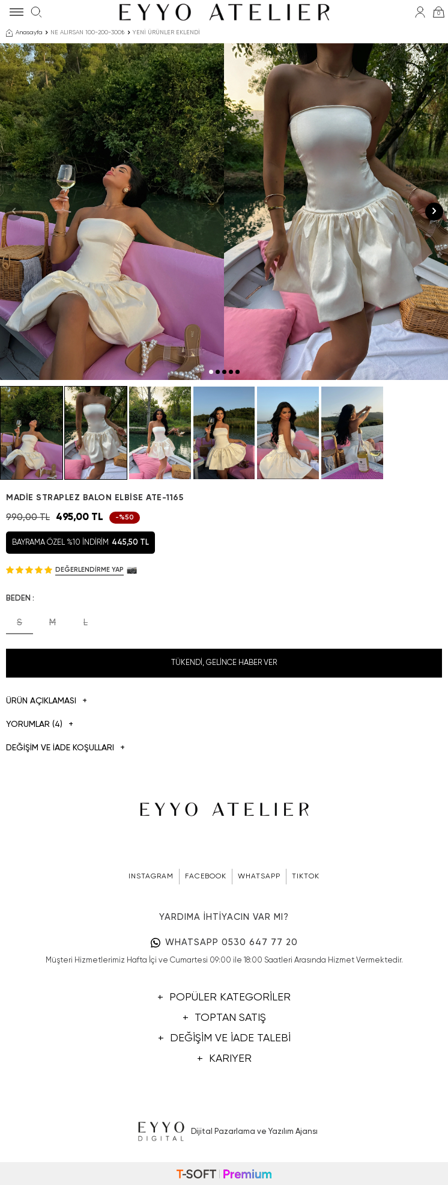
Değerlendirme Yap (89, 569)
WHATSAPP (259, 876)
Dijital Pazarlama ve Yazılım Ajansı (224, 1132)
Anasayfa (24, 33)
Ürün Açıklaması (46, 701)
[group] (112, 211)
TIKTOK (305, 876)
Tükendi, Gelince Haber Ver (224, 663)
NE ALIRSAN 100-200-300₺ (87, 32)
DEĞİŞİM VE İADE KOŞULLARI (65, 748)
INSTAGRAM (151, 876)
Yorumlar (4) (39, 724)
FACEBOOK (205, 876)
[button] (211, 372)
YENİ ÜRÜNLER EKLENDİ (166, 32)
